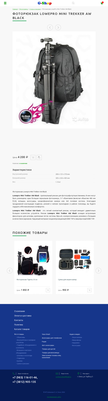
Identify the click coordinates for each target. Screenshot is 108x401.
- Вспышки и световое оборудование (23, 351)
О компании (19, 311)
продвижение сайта (54, 397)
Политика (18, 325)
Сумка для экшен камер (67, 280)
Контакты (18, 320)
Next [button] (58, 27)
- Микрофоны (76, 340)
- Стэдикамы (20, 358)
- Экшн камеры (76, 337)
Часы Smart (46, 334)
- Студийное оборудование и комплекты (26, 346)
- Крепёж (19, 361)
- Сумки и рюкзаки (22, 363)
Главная (15, 9)
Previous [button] (50, 27)
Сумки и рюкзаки (35, 9)
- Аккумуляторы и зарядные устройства (25, 341)
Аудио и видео (75, 334)
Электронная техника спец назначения (51, 356)
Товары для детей (48, 349)
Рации (44, 341)
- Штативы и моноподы (24, 355)
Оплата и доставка (22, 316)
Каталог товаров (22, 329)
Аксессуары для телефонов (52, 338)
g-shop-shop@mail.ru (63, 377)
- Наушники (75, 343)
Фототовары (23, 9)
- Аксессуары (75, 345)
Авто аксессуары (48, 345)
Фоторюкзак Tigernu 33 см (27, 280)
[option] (54, 79)
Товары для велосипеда (50, 352)
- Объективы (20, 337)
